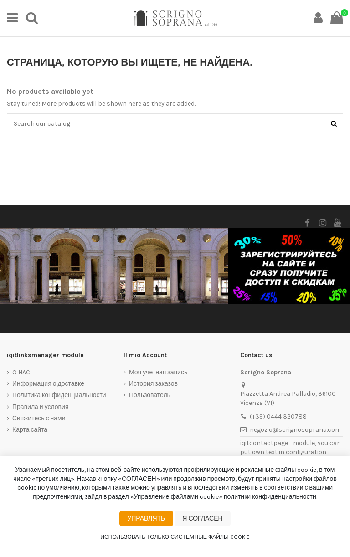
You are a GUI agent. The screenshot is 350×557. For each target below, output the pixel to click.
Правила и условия (40, 407)
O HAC (21, 372)
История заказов (153, 384)
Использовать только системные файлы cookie (175, 537)
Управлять (146, 518)
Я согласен (202, 518)
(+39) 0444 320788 (278, 416)
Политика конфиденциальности (59, 395)
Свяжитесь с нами (38, 418)
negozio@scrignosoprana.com (295, 430)
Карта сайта (29, 430)
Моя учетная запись (158, 372)
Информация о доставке (48, 384)
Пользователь (149, 395)
